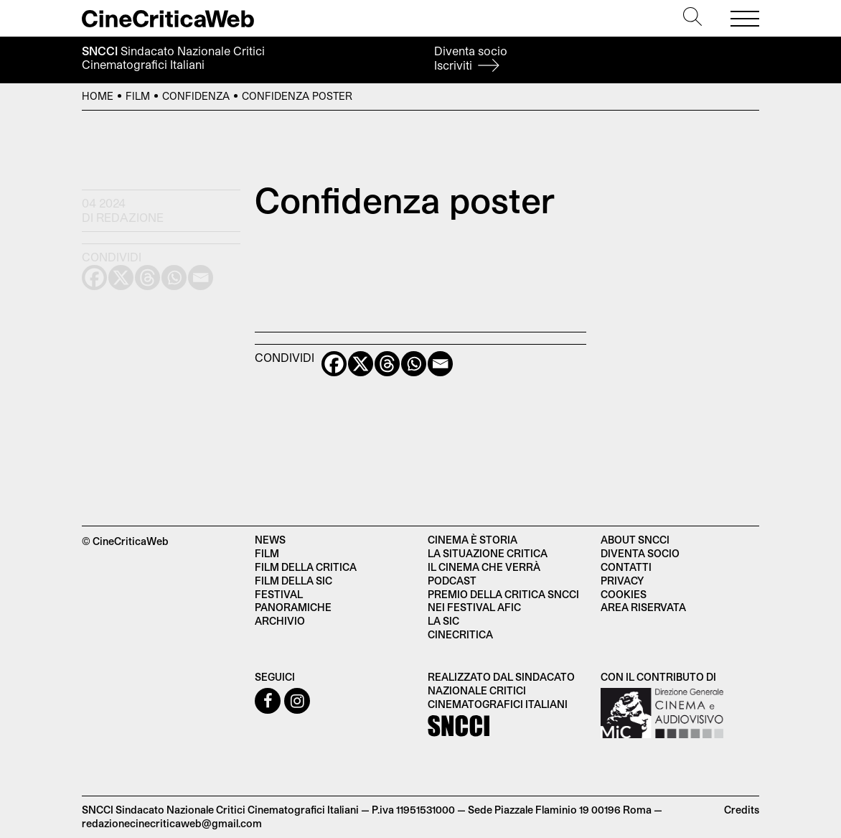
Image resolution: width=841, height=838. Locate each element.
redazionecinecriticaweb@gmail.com (172, 823)
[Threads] (387, 363)
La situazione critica (488, 553)
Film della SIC (293, 580)
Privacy (622, 580)
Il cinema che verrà (484, 567)
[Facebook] (334, 363)
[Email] (440, 363)
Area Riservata (643, 607)
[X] (360, 363)
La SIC (443, 621)
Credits (741, 810)
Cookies (624, 594)
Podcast (452, 580)
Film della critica (306, 567)
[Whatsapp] (413, 363)
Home (97, 96)
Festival (279, 594)
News (270, 540)
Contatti (626, 567)
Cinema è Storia (472, 540)
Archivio (280, 621)
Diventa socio (470, 58)
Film (138, 96)
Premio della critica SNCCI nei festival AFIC (503, 601)
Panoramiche (293, 607)
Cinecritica (460, 634)
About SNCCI (635, 540)
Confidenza (196, 96)
